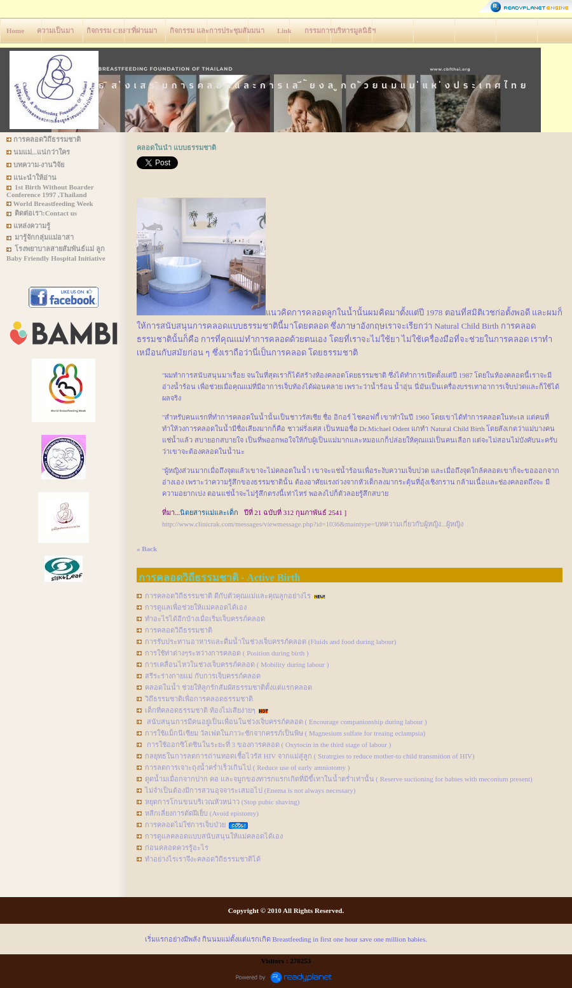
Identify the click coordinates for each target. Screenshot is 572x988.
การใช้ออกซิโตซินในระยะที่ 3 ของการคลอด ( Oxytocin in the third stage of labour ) (268, 744)
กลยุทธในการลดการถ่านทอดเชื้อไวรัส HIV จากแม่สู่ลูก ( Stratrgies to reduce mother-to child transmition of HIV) (310, 756)
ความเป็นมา (55, 30)
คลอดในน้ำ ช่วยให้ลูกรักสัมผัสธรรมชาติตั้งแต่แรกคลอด (228, 687)
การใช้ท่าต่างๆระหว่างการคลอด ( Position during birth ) (227, 653)
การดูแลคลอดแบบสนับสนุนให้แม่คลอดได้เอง (214, 836)
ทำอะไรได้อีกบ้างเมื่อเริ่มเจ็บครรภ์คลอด (205, 618)
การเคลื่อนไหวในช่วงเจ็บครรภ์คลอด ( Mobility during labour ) (237, 664)
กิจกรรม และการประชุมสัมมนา (217, 30)
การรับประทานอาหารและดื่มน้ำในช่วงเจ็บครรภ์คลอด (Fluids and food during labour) (270, 641)
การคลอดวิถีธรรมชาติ (178, 630)
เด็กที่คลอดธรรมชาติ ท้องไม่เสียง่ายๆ (200, 710)
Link (284, 30)
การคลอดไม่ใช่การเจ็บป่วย (185, 824)
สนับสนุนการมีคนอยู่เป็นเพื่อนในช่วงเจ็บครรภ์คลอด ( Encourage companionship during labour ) (286, 721)
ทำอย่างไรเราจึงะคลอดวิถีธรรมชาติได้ (203, 859)
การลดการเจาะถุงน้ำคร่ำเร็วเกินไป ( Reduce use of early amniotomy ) (247, 767)
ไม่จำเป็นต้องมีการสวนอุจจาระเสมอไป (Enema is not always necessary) (250, 790)
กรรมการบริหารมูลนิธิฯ (340, 30)
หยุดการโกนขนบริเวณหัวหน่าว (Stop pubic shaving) (222, 802)
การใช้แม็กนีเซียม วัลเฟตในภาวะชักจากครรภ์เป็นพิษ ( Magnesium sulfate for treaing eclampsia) (285, 733)
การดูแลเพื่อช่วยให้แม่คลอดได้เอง (196, 607)
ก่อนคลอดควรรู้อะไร (176, 847)
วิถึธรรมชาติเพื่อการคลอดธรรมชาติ (199, 699)
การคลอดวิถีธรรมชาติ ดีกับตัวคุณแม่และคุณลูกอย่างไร (228, 596)
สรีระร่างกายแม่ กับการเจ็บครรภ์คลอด (203, 676)
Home (15, 30)
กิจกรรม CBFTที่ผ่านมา (121, 30)
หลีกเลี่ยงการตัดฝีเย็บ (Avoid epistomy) (202, 813)
